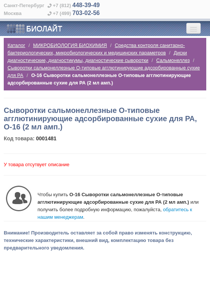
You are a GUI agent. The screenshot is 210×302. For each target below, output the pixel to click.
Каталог (16, 45)
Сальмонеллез (173, 60)
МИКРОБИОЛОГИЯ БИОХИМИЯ (70, 45)
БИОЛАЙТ (34, 29)
